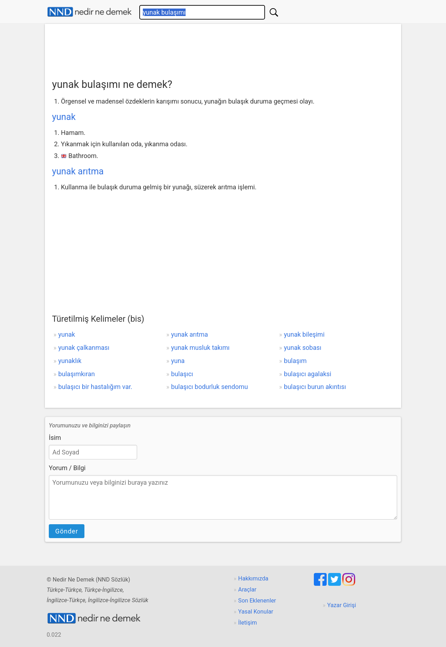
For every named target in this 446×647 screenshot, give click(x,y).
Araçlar (247, 589)
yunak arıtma (78, 171)
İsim (55, 437)
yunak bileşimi (304, 334)
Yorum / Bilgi (67, 468)
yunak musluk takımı (200, 347)
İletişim (247, 622)
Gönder (66, 531)
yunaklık (69, 360)
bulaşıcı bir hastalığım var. (95, 386)
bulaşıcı (182, 374)
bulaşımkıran (76, 374)
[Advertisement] (223, 49)
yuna (178, 360)
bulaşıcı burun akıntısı (315, 386)
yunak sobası (302, 347)
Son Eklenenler (257, 600)
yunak (64, 117)
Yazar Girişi (341, 605)
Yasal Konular (255, 611)
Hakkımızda (253, 578)
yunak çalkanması (83, 347)
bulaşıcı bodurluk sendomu (209, 386)
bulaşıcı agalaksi (307, 374)
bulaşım (295, 360)
